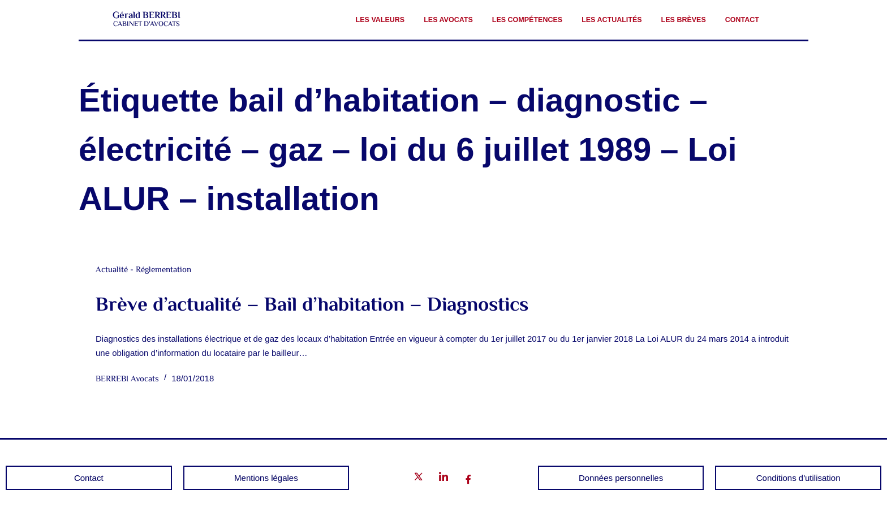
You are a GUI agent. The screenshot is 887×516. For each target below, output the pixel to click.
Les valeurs (380, 20)
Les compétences (527, 20)
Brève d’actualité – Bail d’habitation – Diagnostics (312, 305)
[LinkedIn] (443, 479)
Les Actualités (611, 20)
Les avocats (448, 20)
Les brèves (683, 20)
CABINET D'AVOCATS (146, 24)
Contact (742, 20)
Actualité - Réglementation (143, 270)
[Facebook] (468, 479)
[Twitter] (418, 479)
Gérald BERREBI (146, 15)
